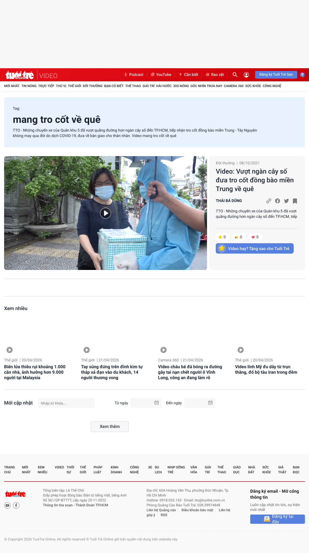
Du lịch (158, 469)
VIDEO (48, 76)
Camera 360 (234, 86)
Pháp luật (98, 469)
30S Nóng (181, 86)
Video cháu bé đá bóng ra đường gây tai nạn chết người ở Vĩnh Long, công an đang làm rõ (190, 372)
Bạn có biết (114, 86)
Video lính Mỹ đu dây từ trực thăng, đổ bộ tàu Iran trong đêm (266, 369)
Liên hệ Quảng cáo (161, 510)
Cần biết (188, 75)
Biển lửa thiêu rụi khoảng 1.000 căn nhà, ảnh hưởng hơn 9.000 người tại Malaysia (34, 372)
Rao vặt (214, 75)
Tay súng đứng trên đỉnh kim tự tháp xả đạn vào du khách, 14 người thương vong (112, 372)
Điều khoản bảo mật (197, 510)
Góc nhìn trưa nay (206, 86)
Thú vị (61, 86)
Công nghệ (272, 86)
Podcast (133, 75)
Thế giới (74, 86)
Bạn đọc (296, 469)
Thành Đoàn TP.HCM (91, 505)
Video (59, 467)
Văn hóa (193, 469)
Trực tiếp (46, 86)
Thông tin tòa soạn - (59, 505)
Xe (150, 467)
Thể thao (133, 86)
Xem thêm (110, 426)
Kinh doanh (116, 469)
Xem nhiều (15, 308)
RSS (164, 515)
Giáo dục (237, 469)
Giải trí (148, 86)
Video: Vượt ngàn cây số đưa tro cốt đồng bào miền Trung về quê (255, 180)
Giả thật (282, 469)
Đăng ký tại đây (283, 519)
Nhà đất (251, 469)
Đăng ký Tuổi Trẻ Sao (276, 75)
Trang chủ (9, 469)
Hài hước (163, 86)
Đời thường (93, 86)
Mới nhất (12, 86)
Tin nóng (29, 86)
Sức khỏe (253, 86)
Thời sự (70, 469)
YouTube (160, 75)
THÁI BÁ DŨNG (229, 201)
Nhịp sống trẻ (176, 469)
